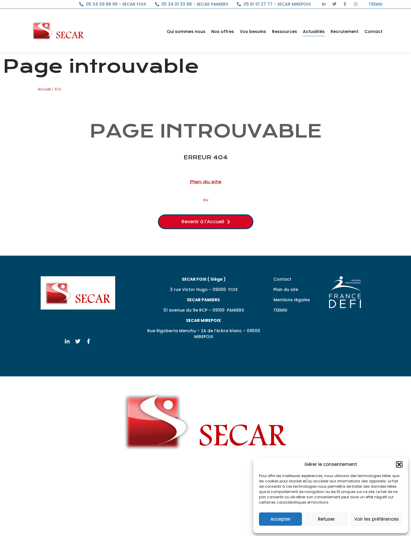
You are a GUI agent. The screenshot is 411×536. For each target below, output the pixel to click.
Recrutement (345, 31)
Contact (373, 31)
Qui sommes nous (186, 31)
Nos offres (222, 31)
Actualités (314, 31)
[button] (399, 464)
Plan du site (206, 181)
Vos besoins (253, 31)
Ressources (284, 31)
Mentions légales (291, 300)
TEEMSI (280, 310)
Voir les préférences (376, 519)
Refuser (326, 519)
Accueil (44, 89)
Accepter (280, 519)
